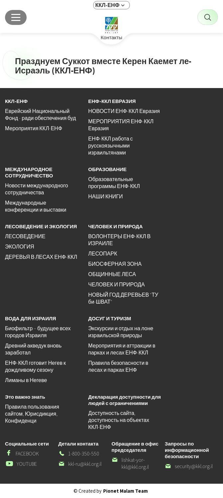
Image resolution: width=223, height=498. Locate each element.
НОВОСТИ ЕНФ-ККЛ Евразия (124, 111)
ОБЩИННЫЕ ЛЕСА (112, 274)
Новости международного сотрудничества (36, 189)
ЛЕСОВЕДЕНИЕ (25, 236)
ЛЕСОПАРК (102, 253)
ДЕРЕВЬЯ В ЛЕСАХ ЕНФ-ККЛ (41, 256)
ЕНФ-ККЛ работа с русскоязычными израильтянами (110, 145)
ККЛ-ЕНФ (107, 5)
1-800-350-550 (78, 453)
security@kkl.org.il (189, 466)
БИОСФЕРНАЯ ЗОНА (114, 263)
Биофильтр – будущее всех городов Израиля (38, 332)
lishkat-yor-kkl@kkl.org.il (130, 463)
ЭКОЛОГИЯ (19, 246)
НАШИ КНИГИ (105, 196)
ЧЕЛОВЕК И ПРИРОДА (116, 284)
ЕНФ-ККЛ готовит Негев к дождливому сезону (35, 366)
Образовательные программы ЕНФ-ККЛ (114, 183)
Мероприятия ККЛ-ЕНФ (33, 128)
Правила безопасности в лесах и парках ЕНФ (118, 366)
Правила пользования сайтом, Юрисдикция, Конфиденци (32, 413)
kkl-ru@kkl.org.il (80, 463)
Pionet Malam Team (125, 491)
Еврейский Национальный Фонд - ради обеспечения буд (40, 115)
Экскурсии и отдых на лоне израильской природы (120, 332)
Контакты (111, 38)
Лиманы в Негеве (26, 380)
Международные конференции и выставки (35, 206)
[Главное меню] (16, 17)
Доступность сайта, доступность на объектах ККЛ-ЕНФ (118, 420)
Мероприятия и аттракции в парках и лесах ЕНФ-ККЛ (121, 349)
